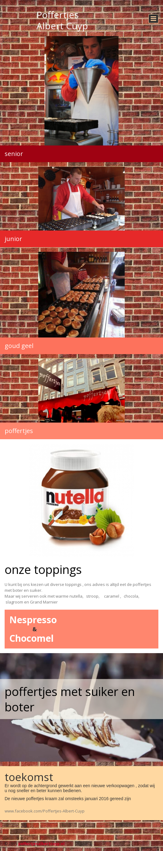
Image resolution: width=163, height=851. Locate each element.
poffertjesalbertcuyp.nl (41, 843)
